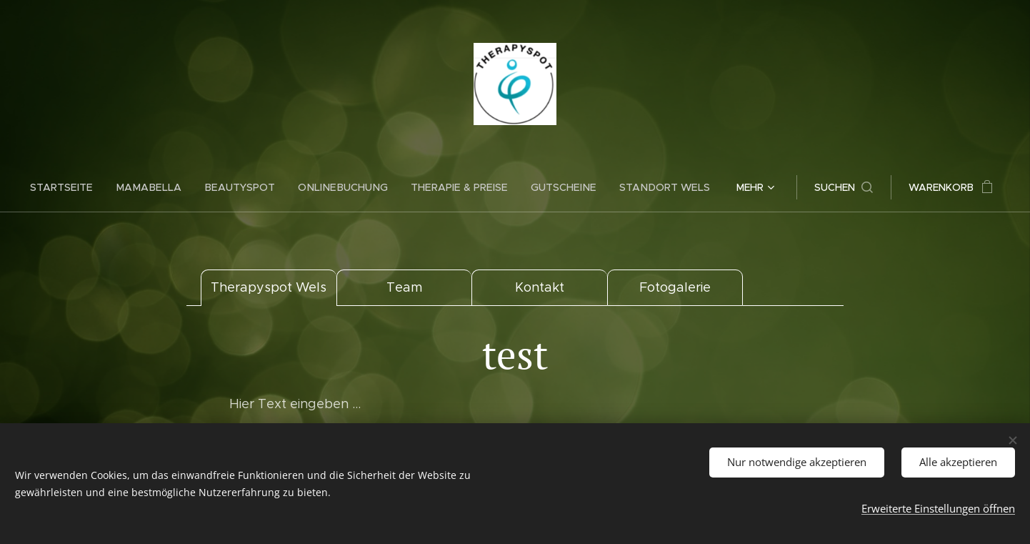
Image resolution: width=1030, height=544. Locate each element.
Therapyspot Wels (268, 287)
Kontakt (539, 287)
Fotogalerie (675, 287)
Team (404, 287)
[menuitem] (75, 187)
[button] (834, 187)
